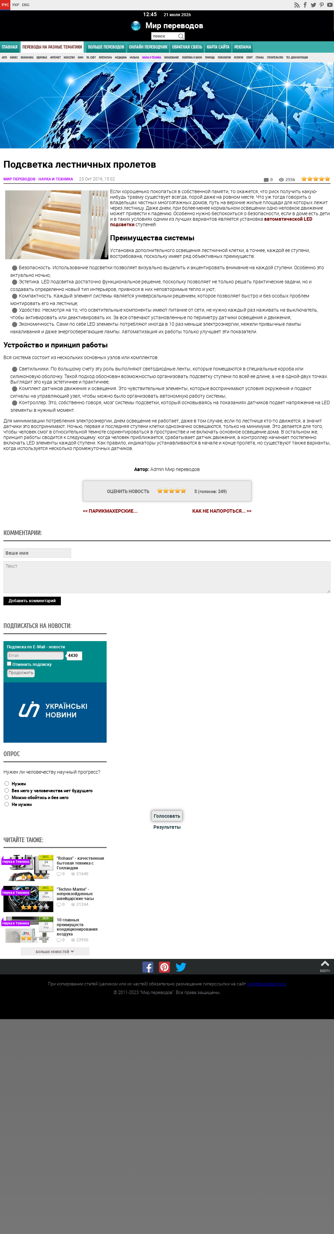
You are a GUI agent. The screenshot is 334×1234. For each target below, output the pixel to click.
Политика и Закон (192, 57)
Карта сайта (218, 47)
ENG (26, 4)
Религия (238, 57)
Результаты (167, 826)
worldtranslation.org (266, 984)
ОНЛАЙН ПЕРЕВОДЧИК (148, 47)
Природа (210, 57)
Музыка (134, 57)
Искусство (69, 57)
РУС (5, 4)
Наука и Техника (151, 57)
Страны (260, 57)
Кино (80, 57)
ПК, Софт (91, 57)
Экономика (27, 57)
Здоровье (41, 57)
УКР (15, 4)
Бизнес (14, 57)
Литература (105, 57)
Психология (224, 57)
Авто (4, 57)
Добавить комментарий (32, 600)
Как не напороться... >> (221, 511)
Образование (171, 57)
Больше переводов (106, 47)
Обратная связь (187, 47)
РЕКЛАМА (242, 47)
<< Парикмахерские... (110, 510)
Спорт (249, 57)
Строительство (275, 57)
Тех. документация (297, 57)
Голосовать (167, 816)
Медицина (121, 57)
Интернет (55, 57)
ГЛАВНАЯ (10, 47)
